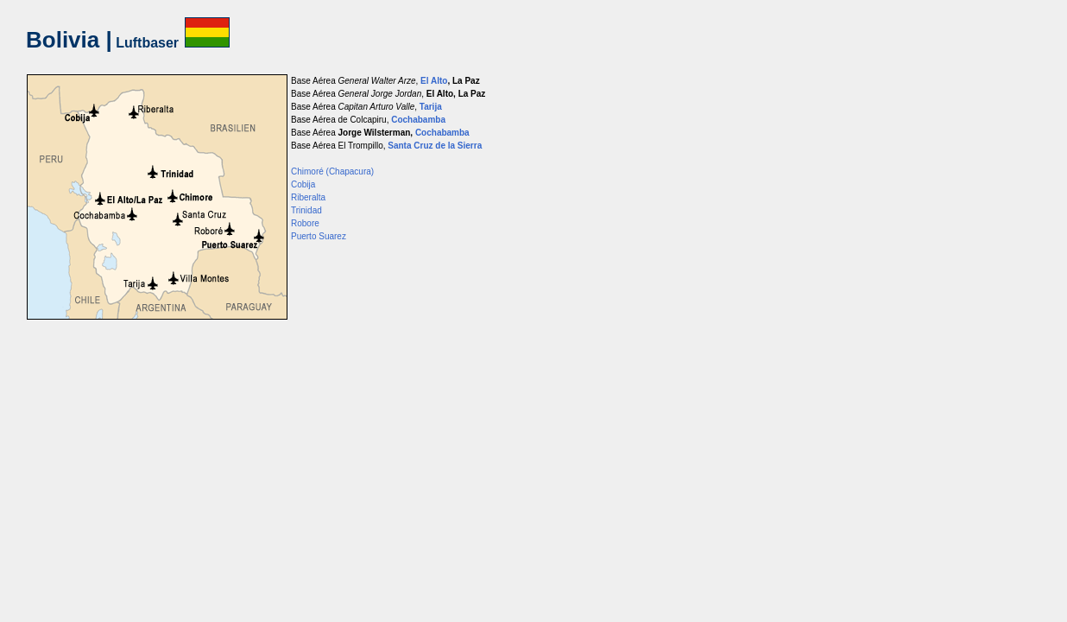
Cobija (303, 184)
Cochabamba (418, 119)
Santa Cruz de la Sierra (435, 145)
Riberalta (308, 197)
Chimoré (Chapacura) (332, 171)
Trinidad (306, 210)
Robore (305, 223)
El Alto (433, 81)
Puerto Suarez (318, 236)
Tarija (431, 106)
